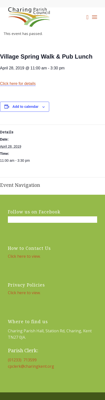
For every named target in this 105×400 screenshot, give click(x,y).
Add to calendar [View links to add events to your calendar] (26, 107)
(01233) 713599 (22, 360)
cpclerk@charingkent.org (31, 366)
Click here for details (18, 83)
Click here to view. (24, 256)
